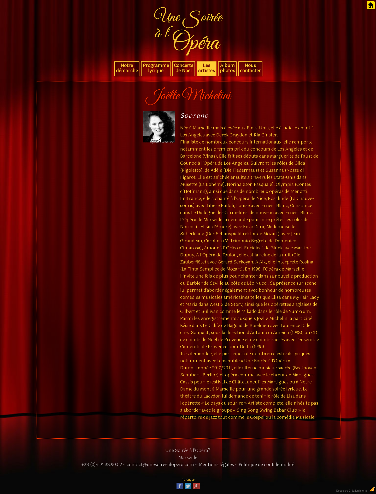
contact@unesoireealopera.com (160, 464)
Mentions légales (216, 464)
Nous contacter (250, 68)
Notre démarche (127, 68)
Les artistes (206, 68)
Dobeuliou (342, 490)
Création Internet (362, 490)
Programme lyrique (156, 68)
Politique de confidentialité (267, 464)
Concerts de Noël (183, 68)
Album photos (227, 68)
